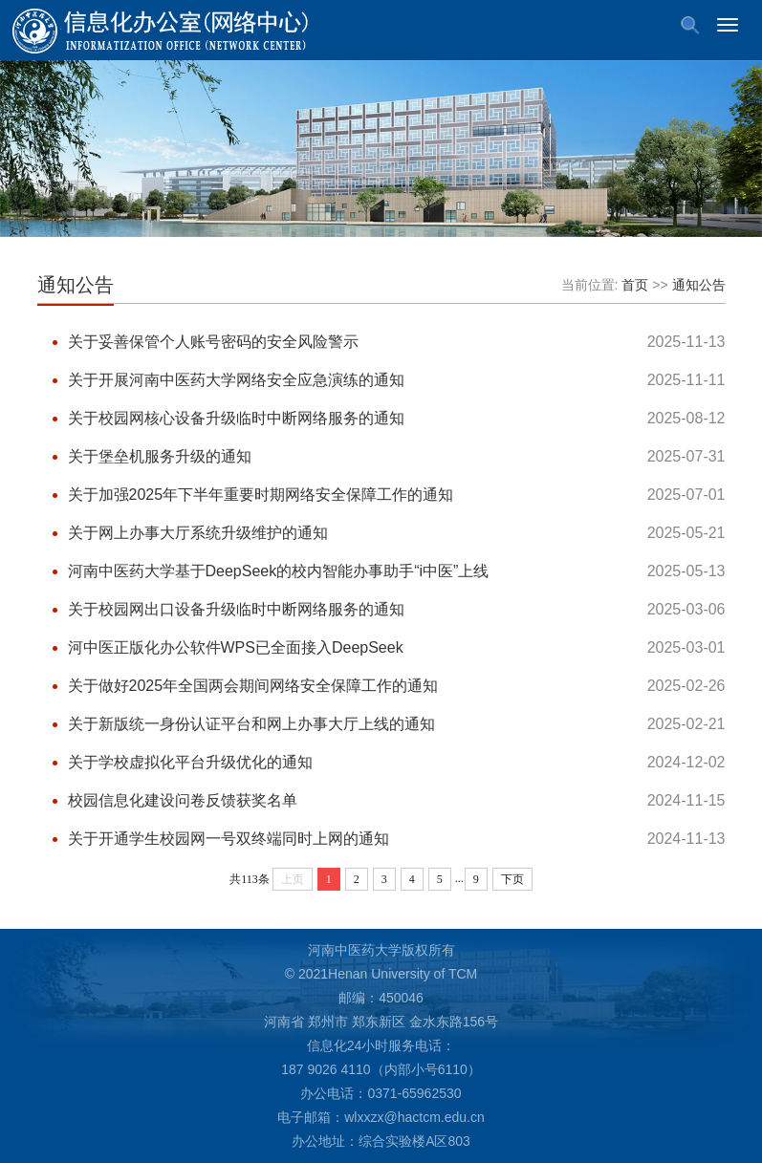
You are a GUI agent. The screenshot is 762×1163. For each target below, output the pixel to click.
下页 (512, 879)
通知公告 (75, 284)
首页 (634, 284)
